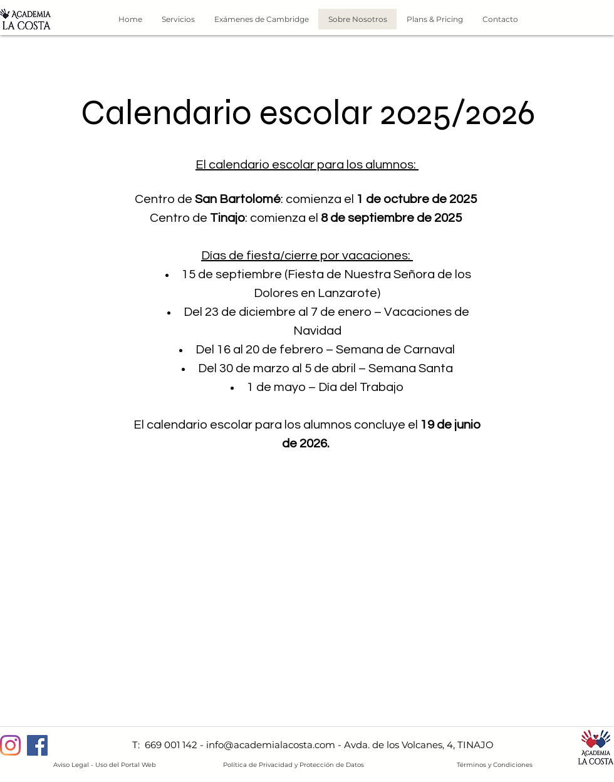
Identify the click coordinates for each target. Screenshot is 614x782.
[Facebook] (37, 745)
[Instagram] (10, 745)
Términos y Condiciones (495, 765)
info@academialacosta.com (270, 745)
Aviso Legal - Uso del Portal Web (104, 765)
